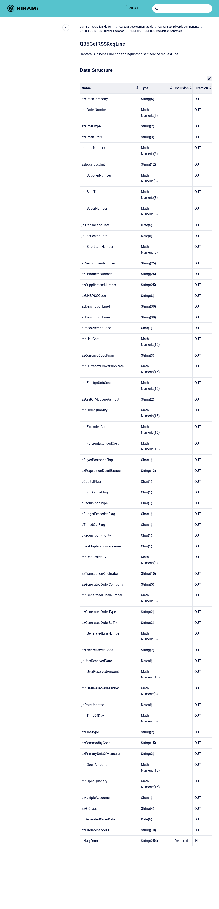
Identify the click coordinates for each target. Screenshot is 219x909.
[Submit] (157, 8)
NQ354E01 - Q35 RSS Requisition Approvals (156, 30)
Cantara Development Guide (136, 26)
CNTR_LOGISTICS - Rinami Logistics (102, 30)
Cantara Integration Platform (97, 26)
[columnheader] (109, 88)
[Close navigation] (65, 27)
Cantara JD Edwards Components (178, 26)
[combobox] (182, 8)
